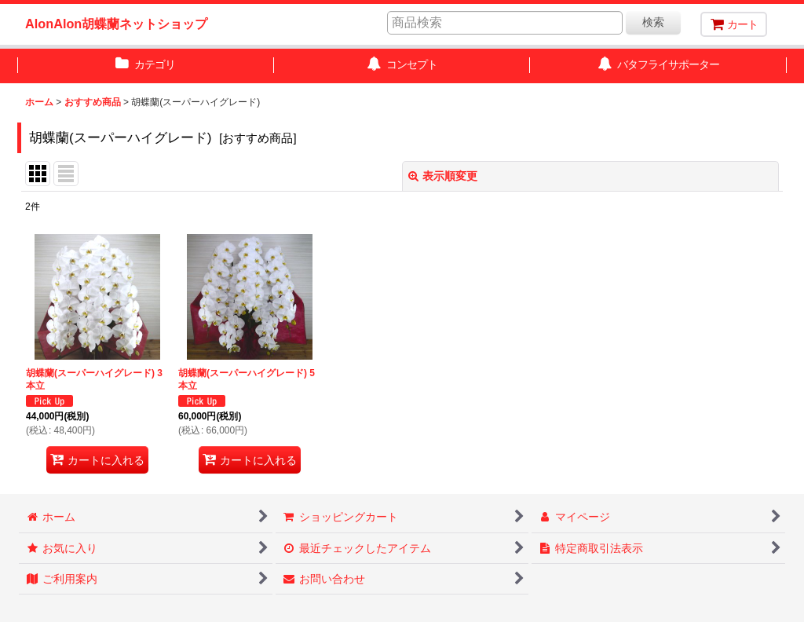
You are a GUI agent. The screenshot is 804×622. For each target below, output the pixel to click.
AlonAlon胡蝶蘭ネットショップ (116, 23)
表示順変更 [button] (442, 176)
